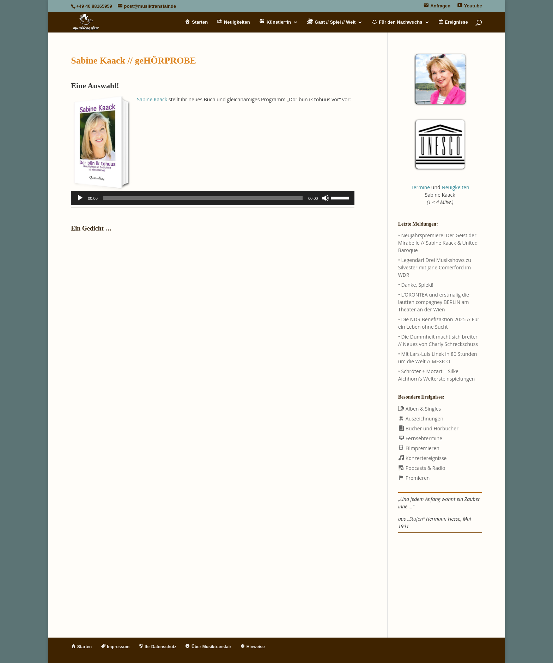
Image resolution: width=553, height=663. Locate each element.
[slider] (203, 198)
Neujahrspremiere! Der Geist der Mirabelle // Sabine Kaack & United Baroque (438, 242)
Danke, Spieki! (417, 284)
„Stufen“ (416, 518)
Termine (420, 187)
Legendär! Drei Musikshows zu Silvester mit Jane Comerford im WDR (434, 267)
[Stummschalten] (325, 198)
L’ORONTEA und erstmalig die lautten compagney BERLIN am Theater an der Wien (433, 302)
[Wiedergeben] (80, 198)
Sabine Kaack (152, 99)
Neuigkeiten (455, 187)
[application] (212, 198)
